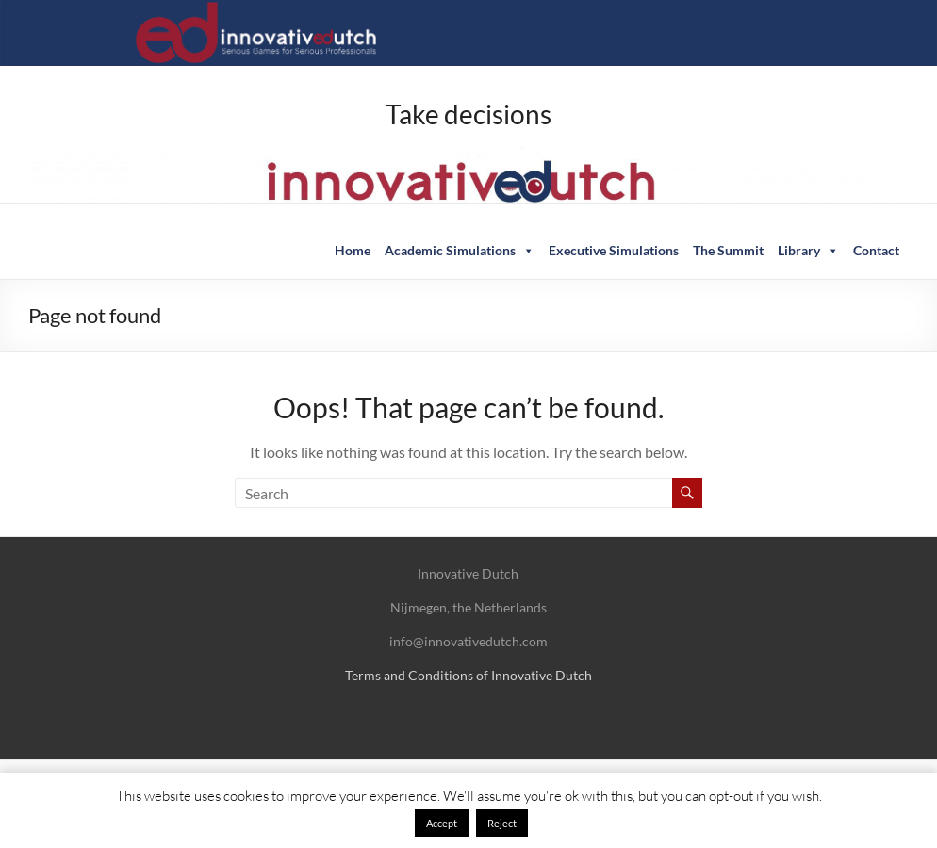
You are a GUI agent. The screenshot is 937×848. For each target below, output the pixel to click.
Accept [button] (441, 823)
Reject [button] (502, 823)
